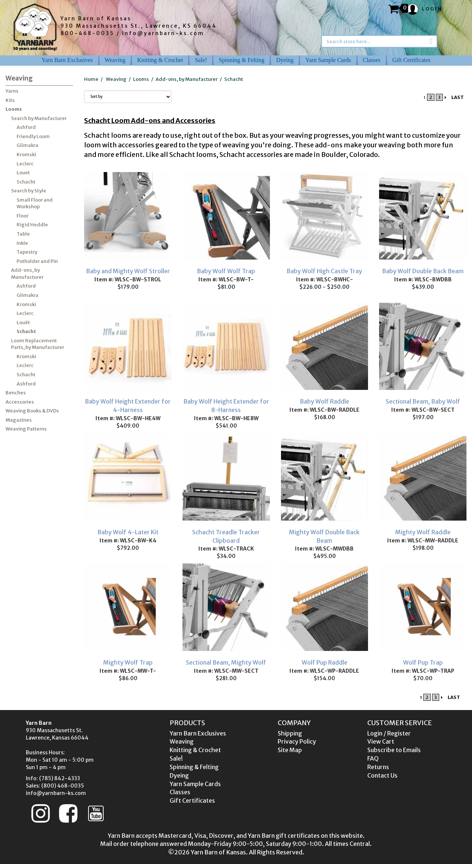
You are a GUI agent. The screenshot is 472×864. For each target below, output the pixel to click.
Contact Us (382, 775)
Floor (22, 216)
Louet (23, 172)
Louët (23, 322)
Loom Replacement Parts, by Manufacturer (37, 344)
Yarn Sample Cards (328, 60)
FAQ (373, 758)
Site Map (290, 750)
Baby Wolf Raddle (324, 401)
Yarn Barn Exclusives (67, 60)
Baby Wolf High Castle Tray (324, 271)
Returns (378, 767)
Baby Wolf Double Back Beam (423, 271)
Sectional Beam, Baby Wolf (423, 401)
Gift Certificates (411, 60)
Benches (16, 393)
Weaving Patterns (26, 429)
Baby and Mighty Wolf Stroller (128, 271)
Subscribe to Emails (394, 750)
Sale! (201, 60)
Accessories (20, 402)
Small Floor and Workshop (35, 203)
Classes (372, 60)
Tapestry (27, 252)
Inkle (22, 243)
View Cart (380, 741)
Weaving (115, 60)
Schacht (26, 182)
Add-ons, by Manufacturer (27, 273)
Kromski (26, 154)
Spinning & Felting (241, 60)
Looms (14, 109)
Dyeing (285, 60)
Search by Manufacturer (39, 118)
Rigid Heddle (32, 225)
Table (23, 234)
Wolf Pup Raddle (324, 662)
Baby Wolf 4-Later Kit (128, 532)
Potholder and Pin (37, 261)
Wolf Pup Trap (423, 662)
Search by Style (28, 191)
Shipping (290, 733)
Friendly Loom (33, 136)
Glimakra (27, 145)
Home (91, 79)
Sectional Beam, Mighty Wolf (226, 662)
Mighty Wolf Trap (128, 662)
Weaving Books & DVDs (32, 411)
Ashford (26, 127)
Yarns (12, 91)
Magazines (19, 420)
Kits (10, 100)
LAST (457, 97)
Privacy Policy (297, 741)
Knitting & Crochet (160, 60)
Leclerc (25, 164)
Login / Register (389, 733)
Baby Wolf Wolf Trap (226, 271)
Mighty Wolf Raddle (423, 532)
